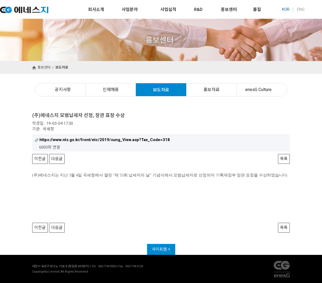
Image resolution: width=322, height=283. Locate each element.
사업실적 (168, 9)
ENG (301, 9)
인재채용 (111, 89)
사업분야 (130, 9)
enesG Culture (258, 89)
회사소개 (96, 9)
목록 (284, 158)
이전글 (40, 158)
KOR (286, 9)
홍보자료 (211, 89)
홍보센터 (229, 9)
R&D (198, 9)
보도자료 (161, 89)
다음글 (57, 158)
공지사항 (63, 89)
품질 (257, 9)
